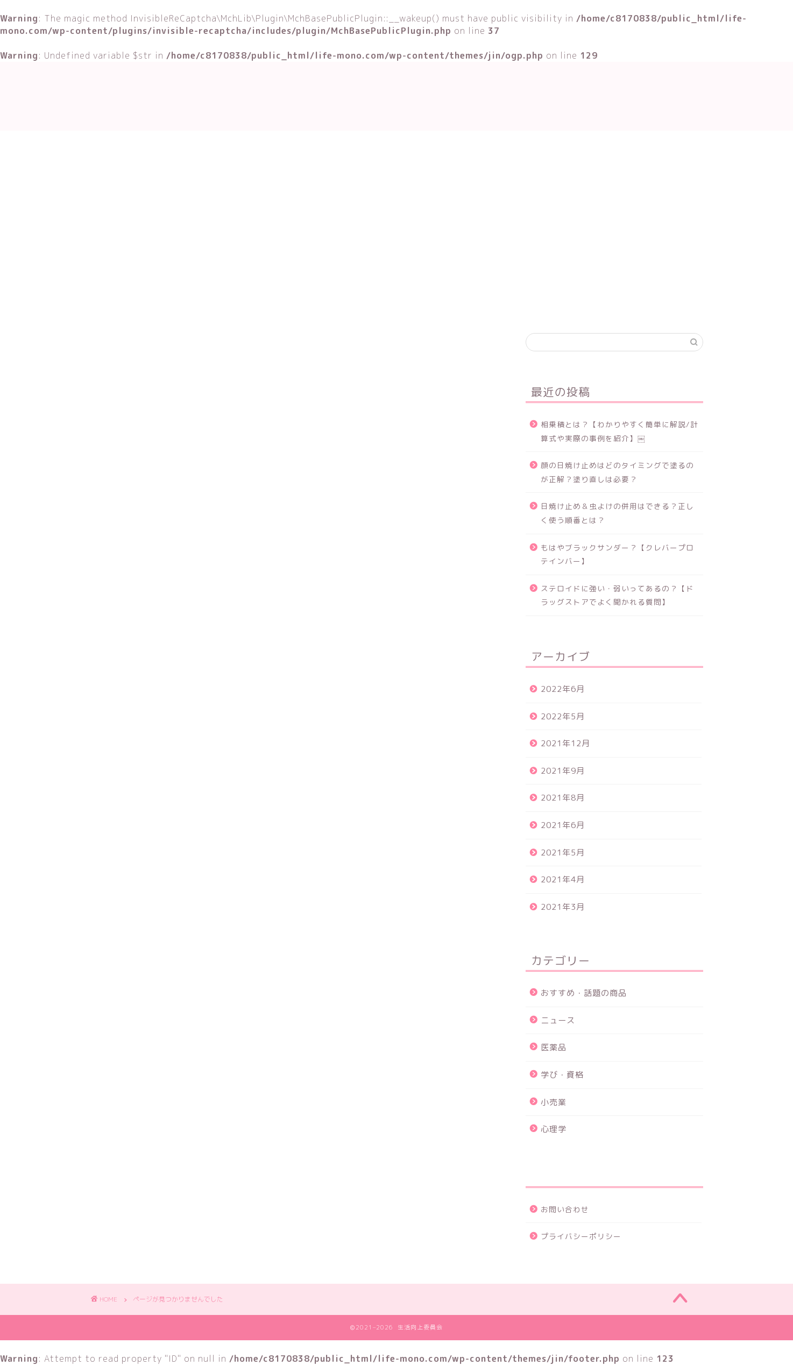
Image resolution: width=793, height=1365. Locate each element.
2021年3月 (563, 907)
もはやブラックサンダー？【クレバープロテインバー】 (617, 554)
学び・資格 (327, 305)
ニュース (151, 826)
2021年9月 (563, 770)
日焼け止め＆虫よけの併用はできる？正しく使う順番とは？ (617, 513)
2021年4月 (563, 879)
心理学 (554, 1129)
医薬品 (554, 1047)
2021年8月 (563, 797)
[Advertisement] (396, 211)
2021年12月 (565, 743)
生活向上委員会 (396, 96)
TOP (271, 305)
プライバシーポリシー (581, 1236)
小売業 (554, 1102)
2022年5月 (563, 716)
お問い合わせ (506, 305)
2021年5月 (563, 852)
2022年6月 (563, 689)
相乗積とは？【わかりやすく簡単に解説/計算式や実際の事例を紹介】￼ (619, 431)
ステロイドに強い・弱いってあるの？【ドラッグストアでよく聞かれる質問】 (617, 595)
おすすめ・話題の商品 (414, 305)
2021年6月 (563, 825)
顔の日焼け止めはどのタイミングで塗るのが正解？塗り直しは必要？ (617, 472)
